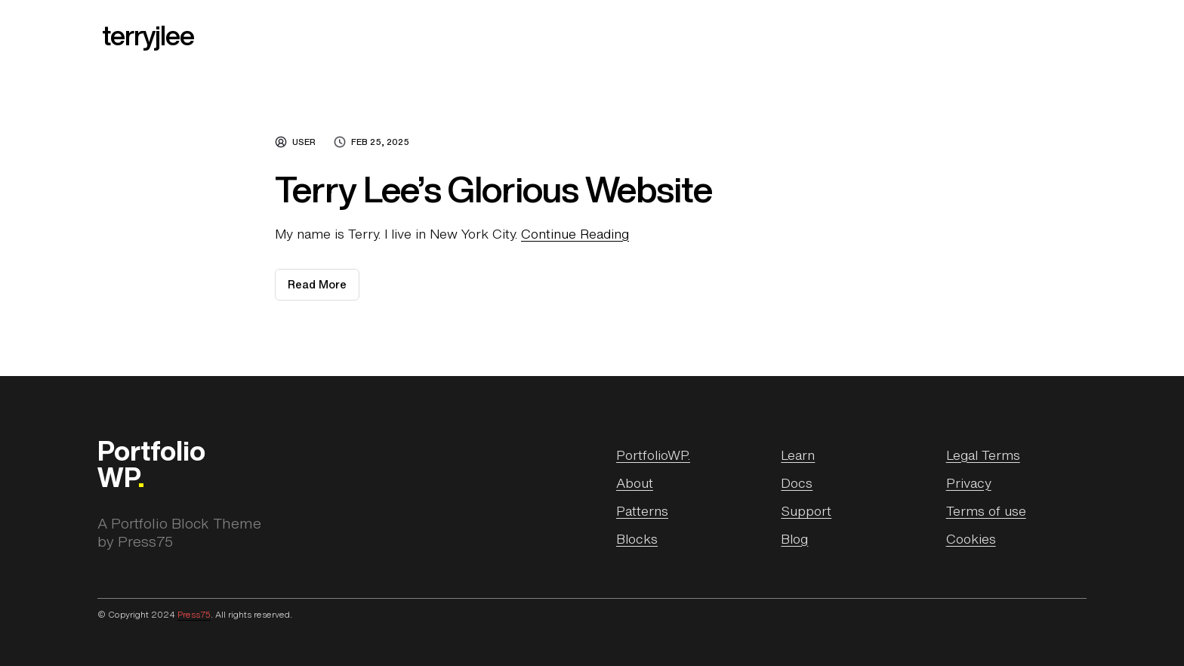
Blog (794, 538)
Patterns (642, 510)
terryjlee (148, 35)
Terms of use (986, 510)
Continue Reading (575, 233)
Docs (796, 482)
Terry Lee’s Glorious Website (493, 189)
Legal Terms (983, 454)
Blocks (637, 538)
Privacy (968, 482)
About (634, 482)
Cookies (971, 538)
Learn (798, 454)
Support (806, 510)
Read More (323, 288)
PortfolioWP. (653, 454)
